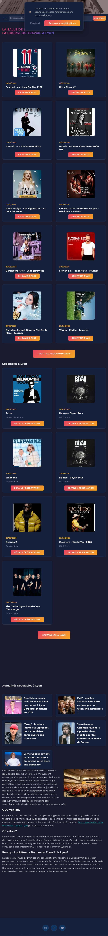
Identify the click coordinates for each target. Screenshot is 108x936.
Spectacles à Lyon (54, 635)
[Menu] (5, 18)
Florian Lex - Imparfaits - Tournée (79, 271)
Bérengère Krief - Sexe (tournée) (25, 271)
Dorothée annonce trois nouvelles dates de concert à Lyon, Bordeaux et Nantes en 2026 (36, 705)
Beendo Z (11, 543)
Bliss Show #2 (67, 87)
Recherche (99, 18)
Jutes (9, 414)
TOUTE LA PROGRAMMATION (54, 353)
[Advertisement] (54, 663)
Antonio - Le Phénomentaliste (23, 147)
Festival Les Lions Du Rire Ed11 (24, 87)
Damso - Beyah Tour (71, 414)
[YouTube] (62, 928)
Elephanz (11, 478)
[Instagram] (45, 928)
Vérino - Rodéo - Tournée (73, 331)
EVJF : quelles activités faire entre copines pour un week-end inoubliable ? (90, 705)
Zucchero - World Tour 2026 (75, 543)
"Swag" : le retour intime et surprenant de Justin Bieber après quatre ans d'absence (36, 731)
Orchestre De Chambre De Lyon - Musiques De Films (79, 211)
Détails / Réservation (27, 424)
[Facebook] (54, 928)
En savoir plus (27, 92)
